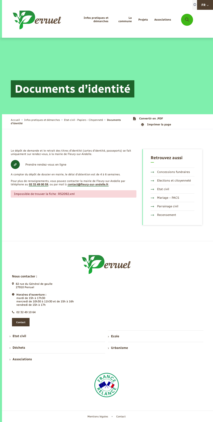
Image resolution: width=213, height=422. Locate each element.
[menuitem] (88, 19)
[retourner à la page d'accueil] (37, 20)
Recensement (163, 215)
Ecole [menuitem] (113, 336)
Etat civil (160, 189)
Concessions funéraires (170, 172)
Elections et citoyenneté (171, 180)
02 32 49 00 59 (38, 184)
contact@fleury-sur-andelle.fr (88, 184)
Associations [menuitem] (21, 359)
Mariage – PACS (165, 198)
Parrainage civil (164, 206)
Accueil (15, 119)
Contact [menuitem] (121, 416)
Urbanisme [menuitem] (118, 348)
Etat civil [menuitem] (18, 336)
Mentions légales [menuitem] (97, 416)
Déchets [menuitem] (17, 348)
